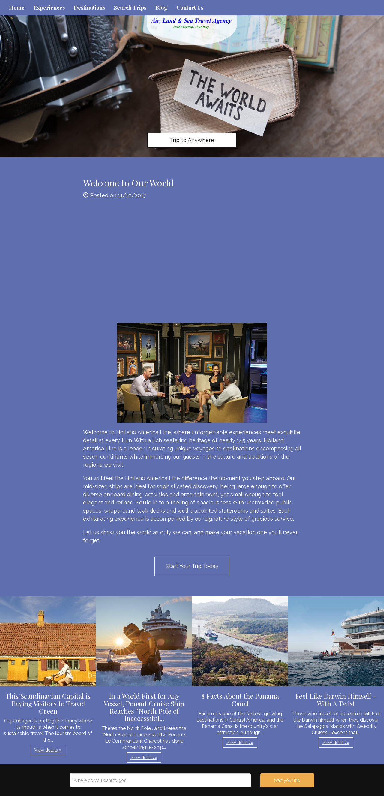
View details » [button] (48, 750)
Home (17, 7)
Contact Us (189, 7)
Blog (161, 7)
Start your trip (287, 780)
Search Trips (130, 7)
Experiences (49, 7)
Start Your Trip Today (192, 566)
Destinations (89, 7)
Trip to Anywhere (192, 140)
